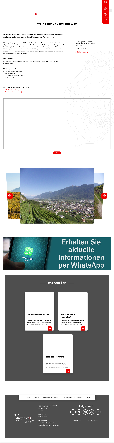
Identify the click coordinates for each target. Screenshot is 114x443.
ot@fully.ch (79, 51)
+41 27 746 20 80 (81, 48)
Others (83, 12)
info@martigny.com (43, 416)
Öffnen (57, 153)
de (77, 12)
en (79, 12)
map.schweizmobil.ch (82, 52)
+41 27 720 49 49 (43, 414)
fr (74, 12)
